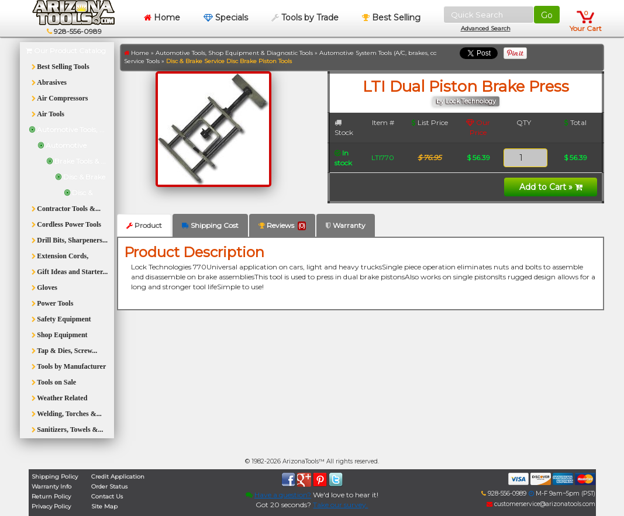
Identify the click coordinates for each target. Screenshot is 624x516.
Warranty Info (51, 486)
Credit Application (117, 476)
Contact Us (107, 496)
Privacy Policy (51, 506)
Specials (226, 17)
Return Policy (51, 496)
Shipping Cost (210, 225)
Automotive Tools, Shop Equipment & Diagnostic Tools (234, 53)
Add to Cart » (550, 187)
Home (162, 17)
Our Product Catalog (66, 50)
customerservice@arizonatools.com (541, 504)
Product (144, 225)
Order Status (109, 486)
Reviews (282, 225)
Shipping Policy (55, 476)
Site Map (104, 506)
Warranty (346, 225)
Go (547, 15)
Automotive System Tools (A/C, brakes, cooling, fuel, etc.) (400, 53)
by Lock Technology (466, 101)
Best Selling (391, 17)
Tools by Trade (305, 17)
